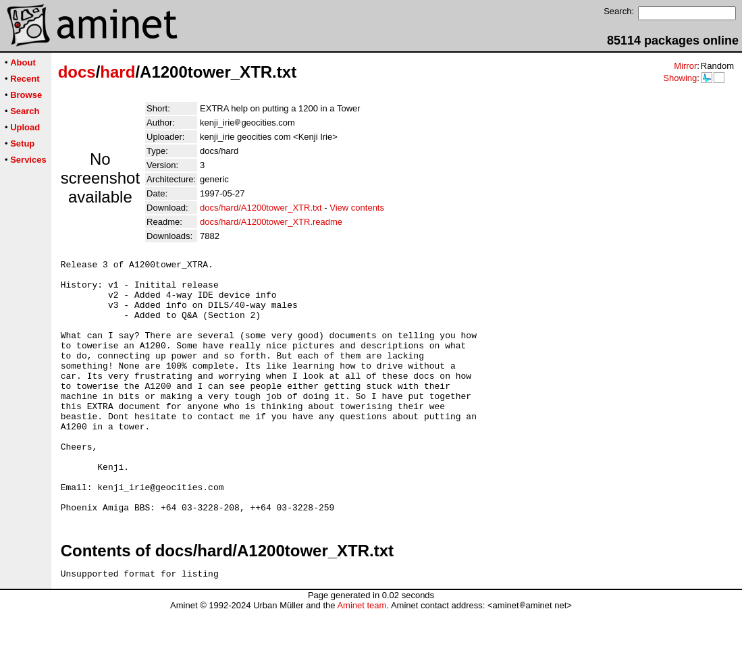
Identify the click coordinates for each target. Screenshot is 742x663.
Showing (680, 78)
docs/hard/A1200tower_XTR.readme (271, 222)
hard (117, 72)
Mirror (685, 66)
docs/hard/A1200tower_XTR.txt (261, 208)
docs (77, 72)
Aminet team (361, 658)
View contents (356, 208)
